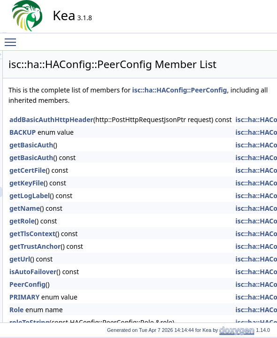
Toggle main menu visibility (13, 38)
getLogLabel (114, 219)
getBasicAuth (116, 168)
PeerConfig (112, 307)
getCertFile (112, 193)
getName (109, 231)
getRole (106, 244)
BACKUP (107, 155)
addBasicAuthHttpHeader (136, 142)
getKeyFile (111, 206)
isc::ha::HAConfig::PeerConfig (140, 113)
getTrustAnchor (119, 269)
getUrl (104, 282)
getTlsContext (117, 257)
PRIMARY (109, 320)
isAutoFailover (117, 295)
